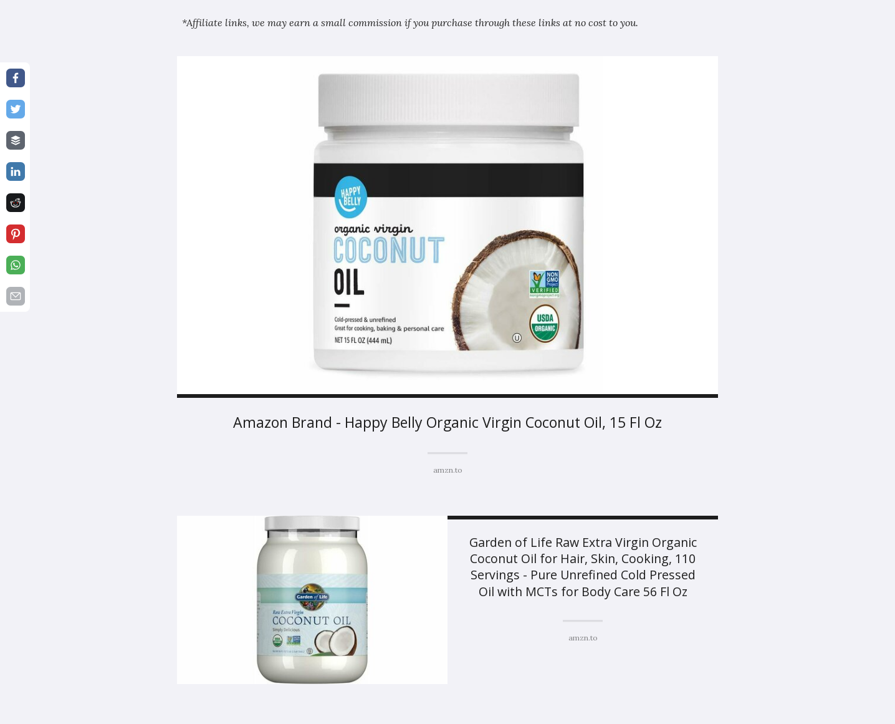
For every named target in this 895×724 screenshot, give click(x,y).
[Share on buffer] (15, 140)
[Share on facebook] (15, 78)
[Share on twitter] (15, 109)
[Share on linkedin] (15, 171)
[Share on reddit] (15, 202)
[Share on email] (15, 296)
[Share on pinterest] (15, 233)
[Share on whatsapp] (15, 265)
